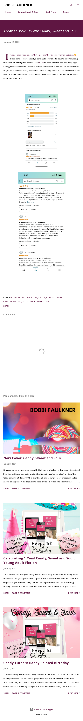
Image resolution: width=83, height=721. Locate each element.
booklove (32, 297)
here (41, 62)
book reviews (18, 297)
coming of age (54, 297)
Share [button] (6, 306)
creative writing (12, 301)
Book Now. (49, 12)
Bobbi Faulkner (17, 5)
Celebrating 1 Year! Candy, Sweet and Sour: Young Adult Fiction (39, 560)
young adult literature (35, 301)
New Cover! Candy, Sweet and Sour (32, 458)
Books (64, 12)
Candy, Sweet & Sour (26, 12)
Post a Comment (21, 488)
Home (6, 12)
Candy (41, 297)
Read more (74, 488)
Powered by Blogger (41, 709)
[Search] (71, 5)
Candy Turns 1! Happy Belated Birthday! (36, 662)
